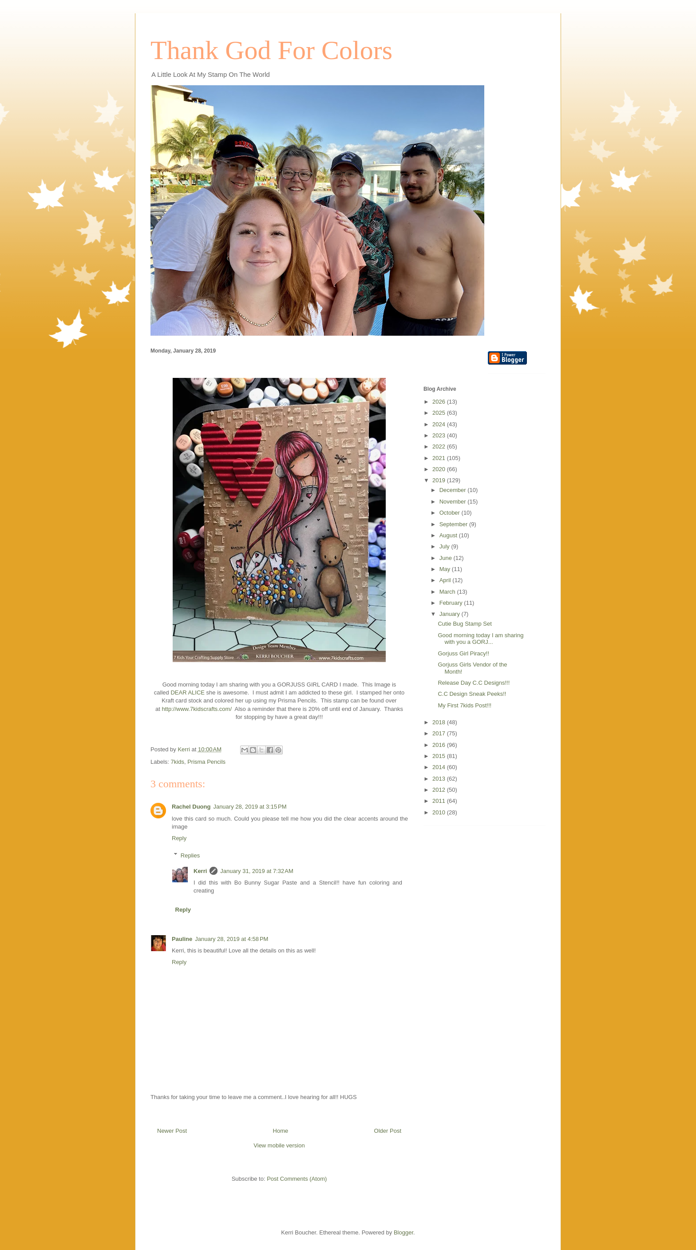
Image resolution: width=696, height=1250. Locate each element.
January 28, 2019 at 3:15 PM (249, 806)
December (453, 490)
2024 (439, 424)
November (453, 501)
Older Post (387, 1130)
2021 (439, 458)
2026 (439, 401)
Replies (190, 855)
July (445, 546)
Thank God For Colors (271, 50)
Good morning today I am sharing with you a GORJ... (480, 639)
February (451, 602)
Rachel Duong (191, 806)
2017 (439, 733)
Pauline (182, 939)
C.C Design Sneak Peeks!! (472, 693)
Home (281, 1130)
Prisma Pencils (206, 761)
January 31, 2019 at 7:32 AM (256, 871)
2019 (439, 480)
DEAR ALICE (187, 692)
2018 (439, 722)
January (450, 614)
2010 (439, 812)
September (454, 524)
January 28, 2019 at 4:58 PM (231, 939)
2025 (439, 412)
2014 (439, 767)
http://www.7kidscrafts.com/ (197, 709)
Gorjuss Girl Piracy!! (463, 653)
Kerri (200, 871)
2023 (439, 435)
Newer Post (172, 1130)
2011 (439, 801)
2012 (439, 789)
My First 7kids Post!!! (464, 705)
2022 (439, 446)
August (449, 535)
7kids (177, 761)
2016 (439, 745)
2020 (439, 469)
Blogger (403, 1232)
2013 (439, 778)
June (446, 558)
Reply (179, 838)
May (445, 569)
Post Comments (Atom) (297, 1178)
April (446, 580)
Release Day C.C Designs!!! (474, 682)
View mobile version (278, 1145)
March (448, 591)
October (450, 512)
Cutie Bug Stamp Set (464, 623)
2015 (439, 756)
